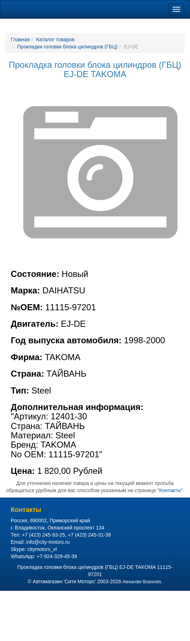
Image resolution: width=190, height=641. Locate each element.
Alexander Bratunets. (142, 581)
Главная (20, 39)
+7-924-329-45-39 (57, 556)
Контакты (170, 490)
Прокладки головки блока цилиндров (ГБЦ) (67, 47)
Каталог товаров (55, 39)
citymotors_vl (42, 549)
